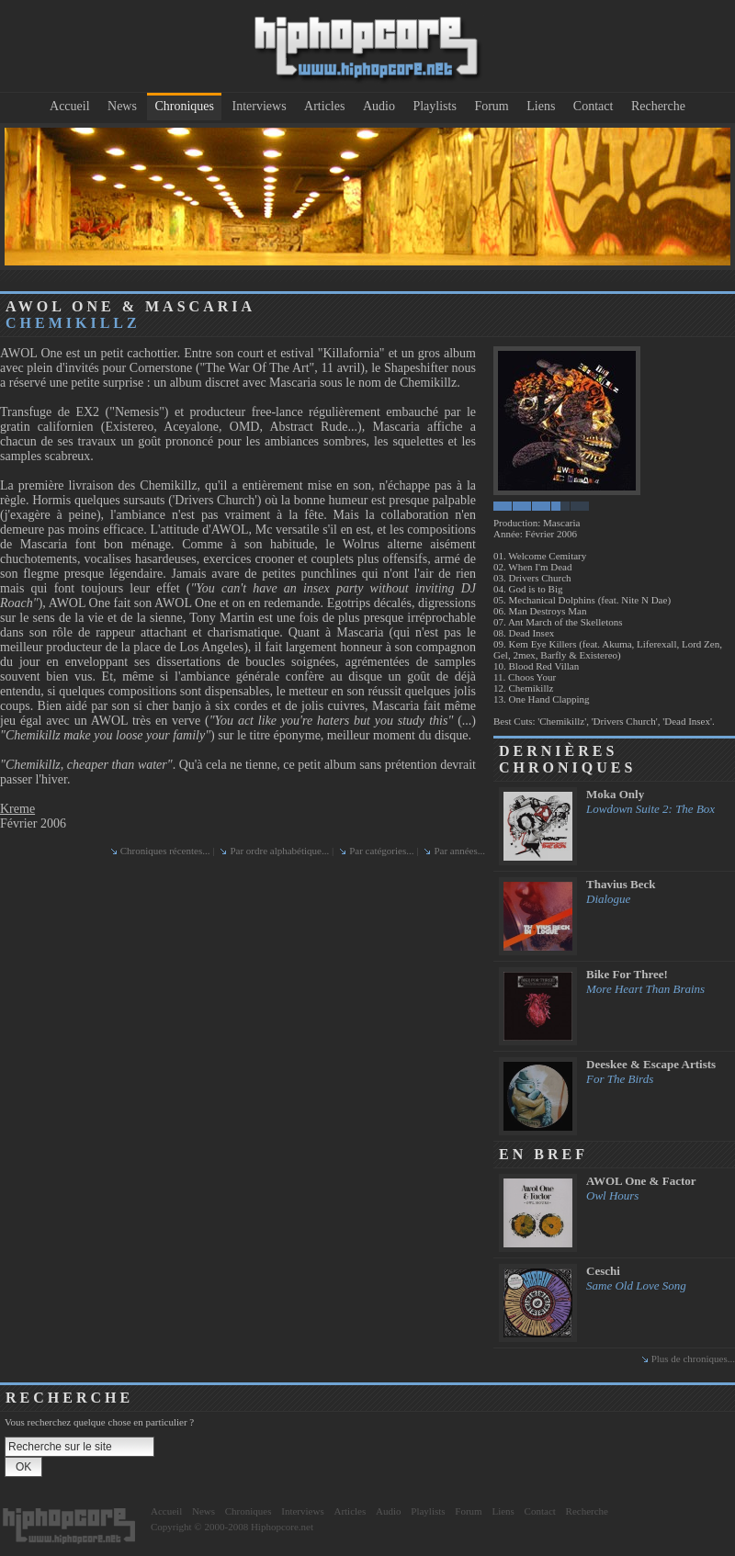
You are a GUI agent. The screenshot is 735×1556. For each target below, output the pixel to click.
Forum (491, 106)
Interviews (259, 106)
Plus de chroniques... (693, 1358)
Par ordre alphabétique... (279, 850)
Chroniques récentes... (165, 850)
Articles (324, 106)
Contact (593, 106)
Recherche (658, 106)
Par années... (459, 850)
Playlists (434, 106)
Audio (379, 106)
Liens (540, 106)
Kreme (17, 809)
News (122, 106)
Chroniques (184, 106)
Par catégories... (381, 850)
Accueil (70, 106)
